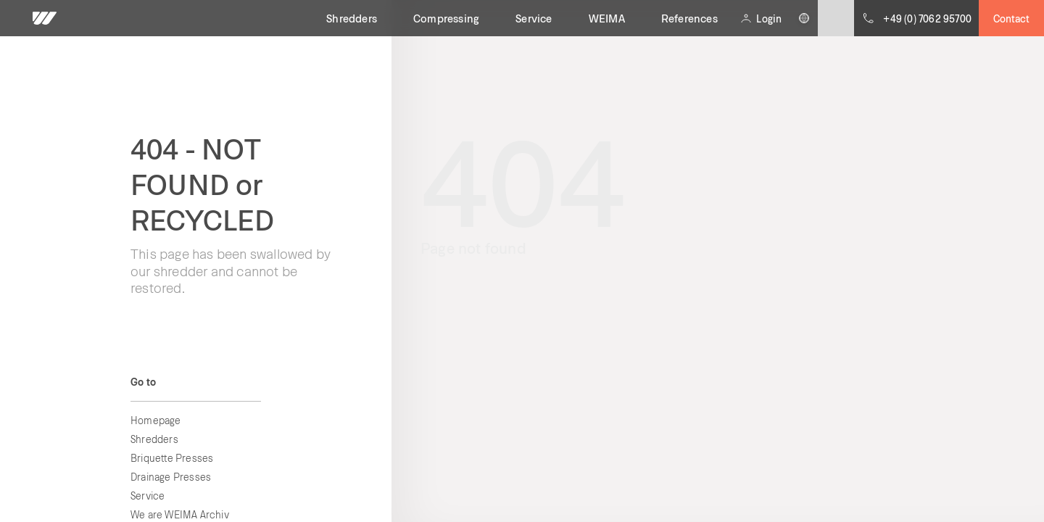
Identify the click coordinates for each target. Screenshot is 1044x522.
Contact (1011, 18)
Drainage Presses (170, 477)
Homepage (155, 420)
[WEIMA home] (45, 18)
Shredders (351, 18)
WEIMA (607, 18)
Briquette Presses (171, 458)
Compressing (446, 18)
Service (533, 18)
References (689, 18)
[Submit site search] (836, 18)
